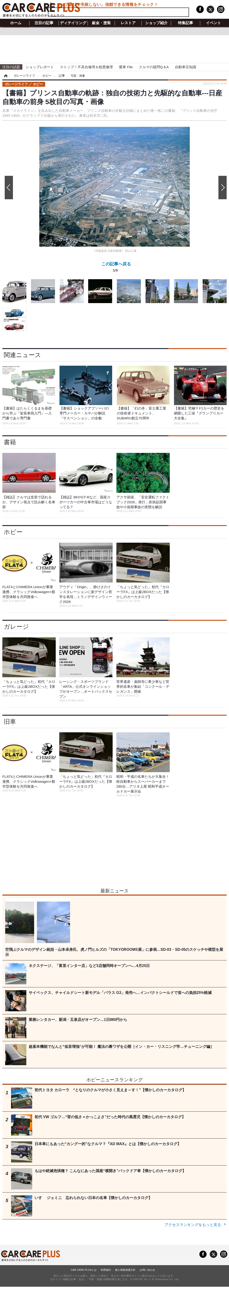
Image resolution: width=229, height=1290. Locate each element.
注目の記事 (44, 23)
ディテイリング (73, 23)
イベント (213, 23)
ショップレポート (40, 67)
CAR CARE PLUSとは (84, 1269)
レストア (128, 23)
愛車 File (126, 67)
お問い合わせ (147, 1269)
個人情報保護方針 (125, 1269)
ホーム (15, 23)
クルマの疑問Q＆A (154, 67)
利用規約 (106, 1269)
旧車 (10, 721)
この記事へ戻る (116, 268)
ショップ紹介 (156, 23)
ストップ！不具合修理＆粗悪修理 (86, 67)
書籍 (10, 442)
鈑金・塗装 (101, 23)
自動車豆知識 (185, 67)
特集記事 (185, 23)
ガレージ (16, 626)
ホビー (13, 532)
